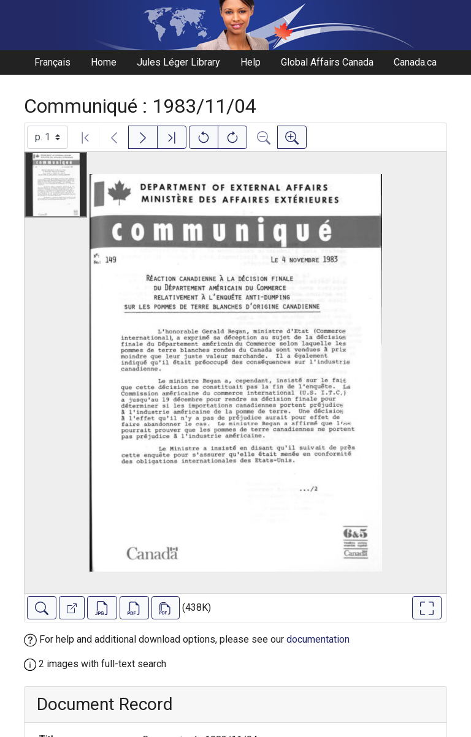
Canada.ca (415, 62)
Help (250, 62)
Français (52, 62)
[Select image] (47, 137)
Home (104, 62)
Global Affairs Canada (327, 62)
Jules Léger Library (178, 62)
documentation (318, 639)
